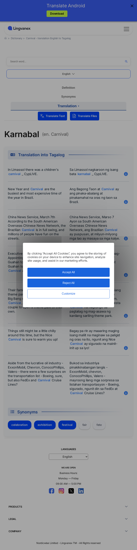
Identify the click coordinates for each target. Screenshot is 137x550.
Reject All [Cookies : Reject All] (69, 282)
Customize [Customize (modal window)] (68, 293)
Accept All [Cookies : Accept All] (68, 272)
